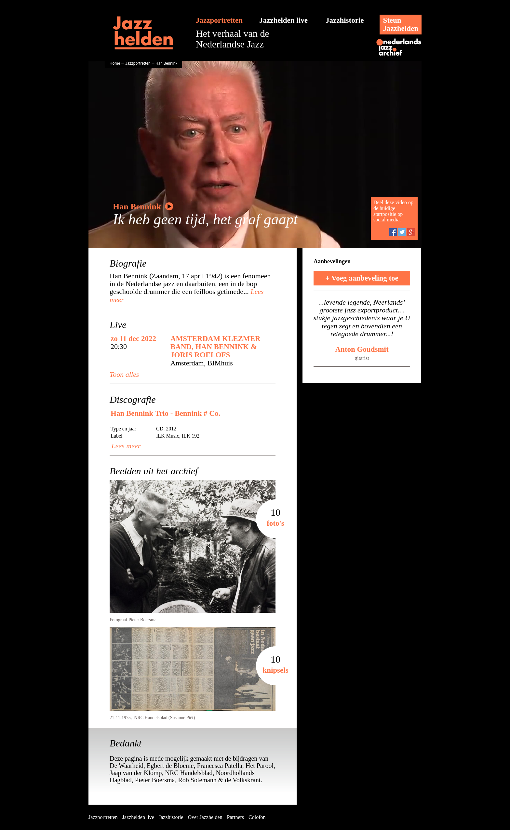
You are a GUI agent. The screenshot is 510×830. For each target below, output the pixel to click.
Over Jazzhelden (205, 817)
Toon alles (124, 374)
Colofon (256, 817)
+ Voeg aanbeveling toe (361, 278)
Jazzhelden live (283, 20)
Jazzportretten (219, 20)
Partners (235, 817)
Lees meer (125, 446)
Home (115, 63)
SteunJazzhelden (400, 24)
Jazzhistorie (345, 20)
